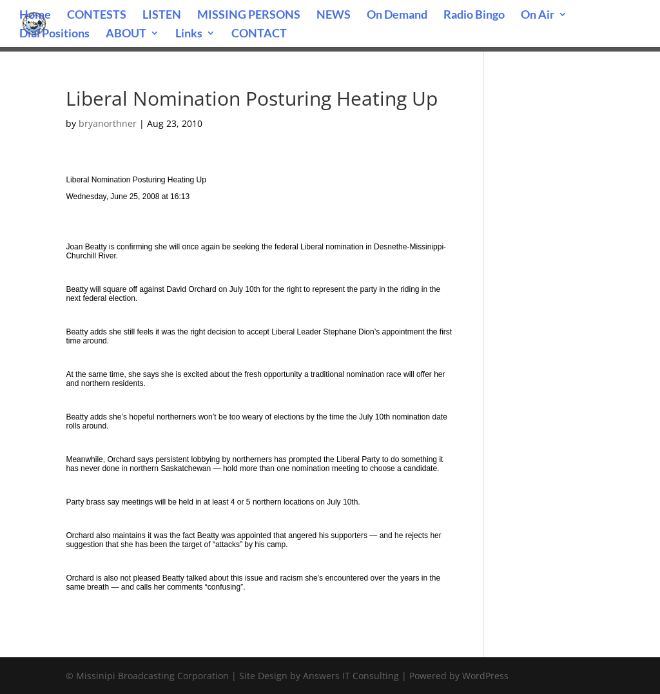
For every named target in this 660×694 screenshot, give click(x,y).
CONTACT (259, 34)
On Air (537, 15)
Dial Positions (54, 34)
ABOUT (126, 34)
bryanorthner (108, 123)
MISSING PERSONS (248, 15)
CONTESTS (96, 15)
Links (188, 34)
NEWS (333, 15)
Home (35, 15)
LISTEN (161, 15)
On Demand (397, 15)
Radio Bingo (474, 15)
